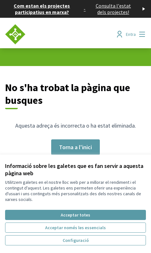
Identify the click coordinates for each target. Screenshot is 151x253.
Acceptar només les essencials (75, 227)
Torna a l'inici (75, 147)
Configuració (76, 240)
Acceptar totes (75, 215)
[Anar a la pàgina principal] (57, 34)
